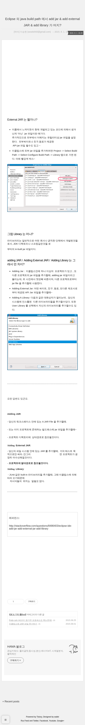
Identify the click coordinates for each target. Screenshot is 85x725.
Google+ (60, 721)
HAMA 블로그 (16, 646)
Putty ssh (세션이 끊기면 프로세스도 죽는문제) (30, 620)
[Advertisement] (42, 81)
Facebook (44, 721)
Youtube (52, 721)
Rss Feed (25, 721)
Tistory (39, 717)
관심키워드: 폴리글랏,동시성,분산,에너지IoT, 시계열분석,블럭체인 (35, 652)
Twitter (36, 721)
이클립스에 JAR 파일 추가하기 (23, 624)
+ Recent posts (10, 701)
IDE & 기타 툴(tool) (17, 614)
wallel (56, 717)
